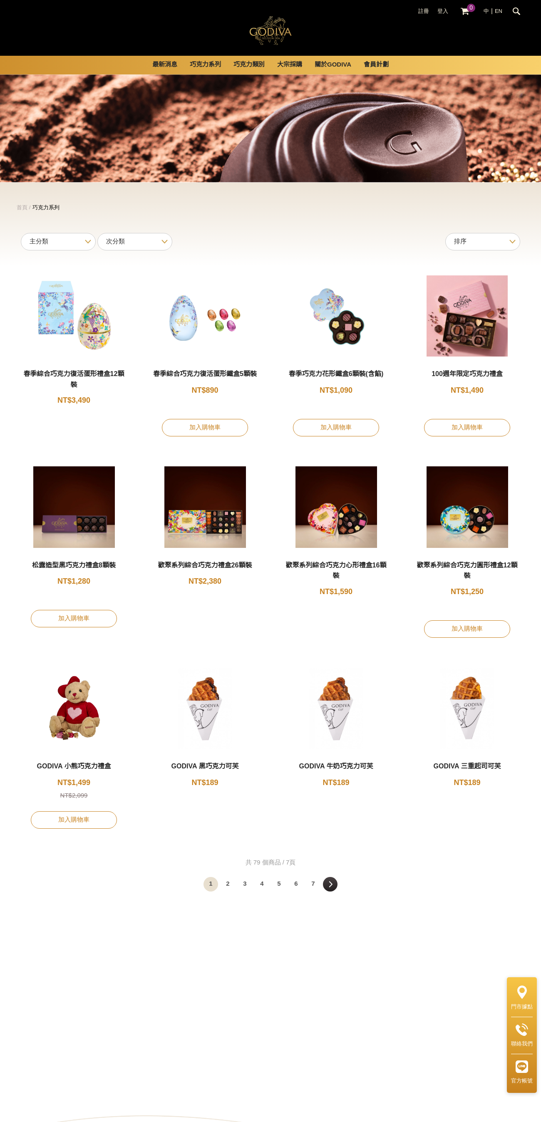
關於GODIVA (333, 75)
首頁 (22, 217)
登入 (442, 11)
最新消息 (164, 75)
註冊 (423, 11)
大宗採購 (289, 75)
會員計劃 (376, 75)
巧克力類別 (249, 75)
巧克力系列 (205, 75)
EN (498, 11)
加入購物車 (205, 437)
